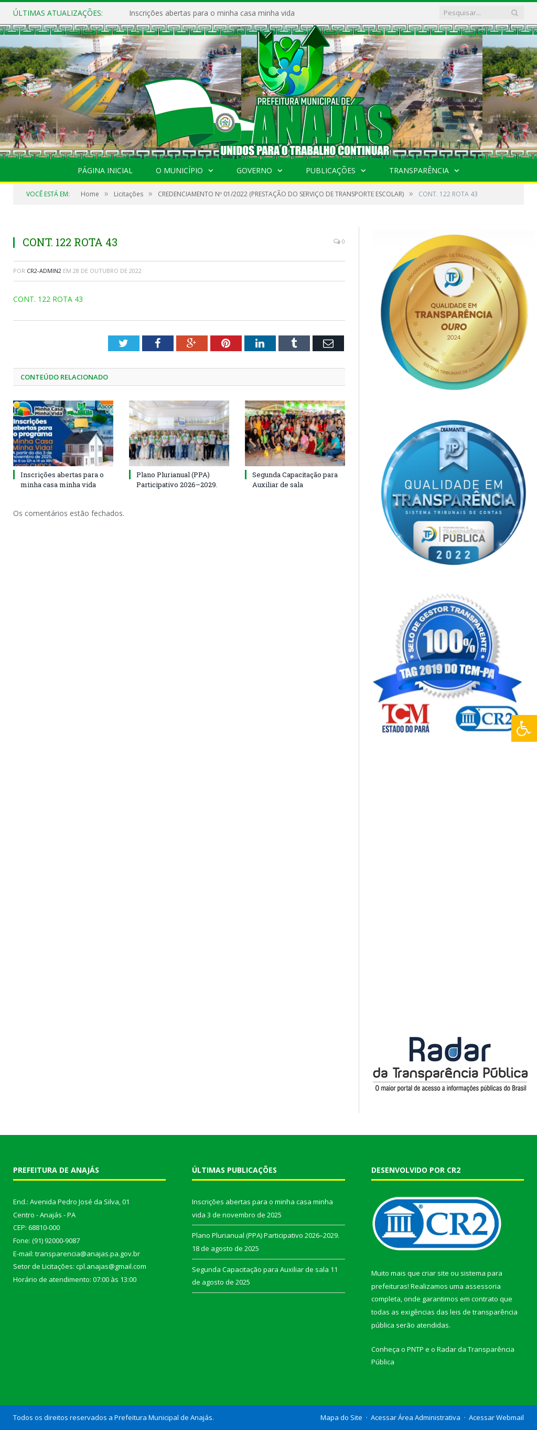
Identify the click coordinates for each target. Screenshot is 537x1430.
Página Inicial (105, 170)
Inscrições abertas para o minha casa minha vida (212, 13)
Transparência (419, 170)
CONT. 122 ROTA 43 (48, 299)
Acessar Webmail (496, 1417)
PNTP (415, 1349)
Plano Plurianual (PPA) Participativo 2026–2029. (177, 479)
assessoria (483, 1286)
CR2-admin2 (44, 271)
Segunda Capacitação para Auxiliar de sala (295, 479)
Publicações (331, 170)
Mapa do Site (341, 1417)
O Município (179, 170)
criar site (435, 1273)
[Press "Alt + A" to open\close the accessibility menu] (524, 728)
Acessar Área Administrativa (415, 1417)
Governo (254, 170)
